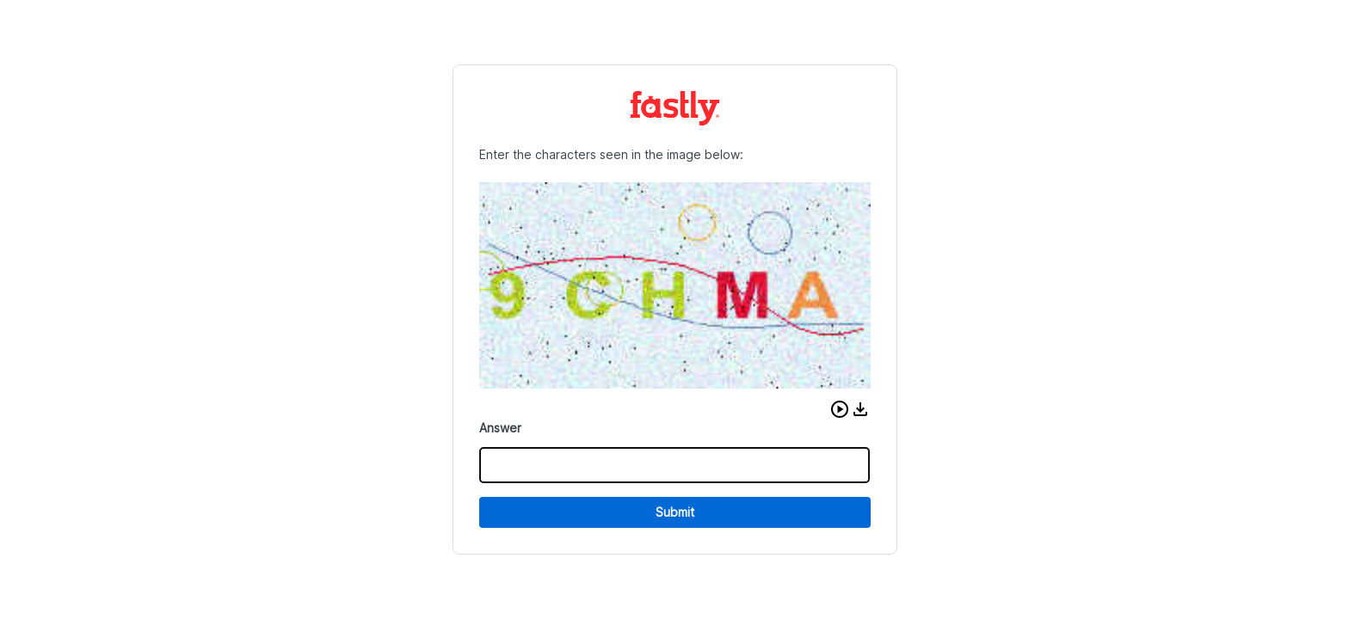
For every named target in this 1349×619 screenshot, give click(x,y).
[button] (839, 409)
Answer (500, 427)
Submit (675, 512)
